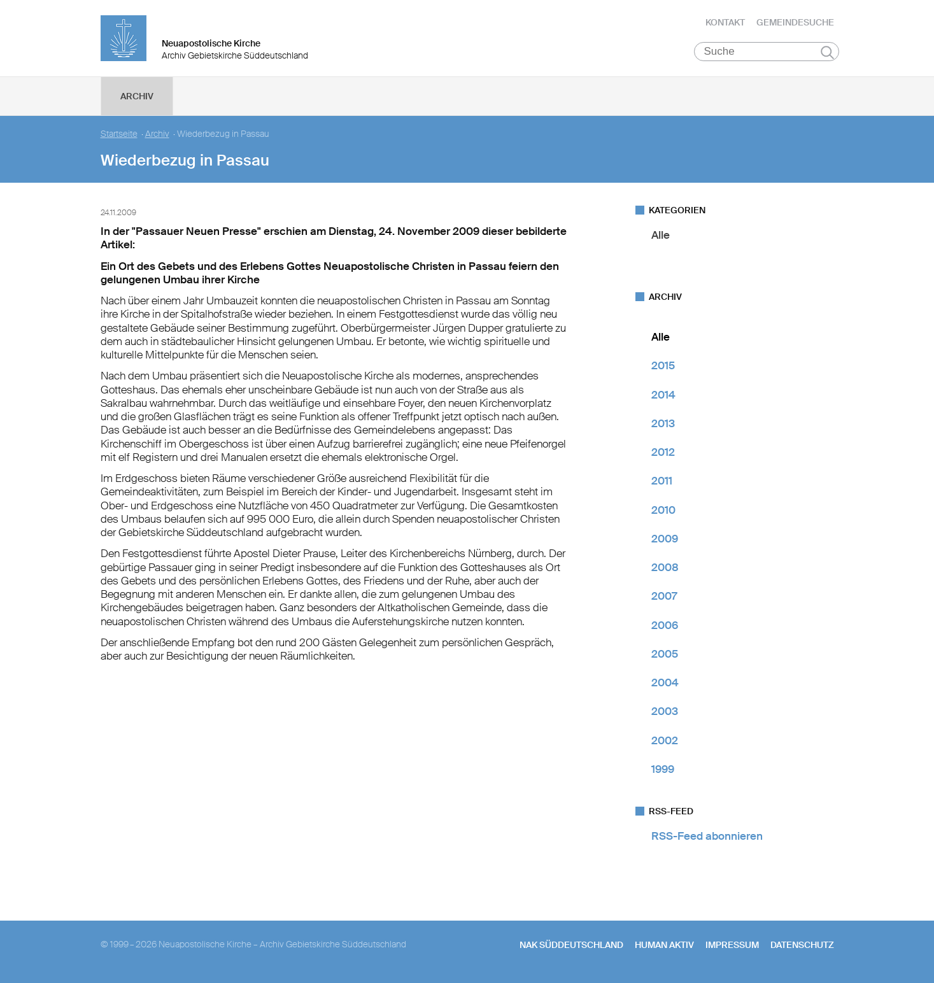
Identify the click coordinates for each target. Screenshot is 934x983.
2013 (663, 423)
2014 (663, 395)
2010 (663, 510)
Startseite (119, 134)
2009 (664, 539)
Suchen (827, 52)
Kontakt (725, 22)
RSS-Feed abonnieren (707, 836)
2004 (665, 682)
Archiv (136, 96)
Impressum (732, 945)
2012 (663, 452)
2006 (664, 625)
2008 (665, 567)
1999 (662, 769)
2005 (664, 654)
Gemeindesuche (795, 22)
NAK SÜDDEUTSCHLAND (571, 945)
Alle (660, 235)
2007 (664, 596)
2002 (664, 740)
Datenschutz (802, 945)
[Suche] (767, 51)
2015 (663, 365)
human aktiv (664, 945)
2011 (661, 481)
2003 (664, 711)
